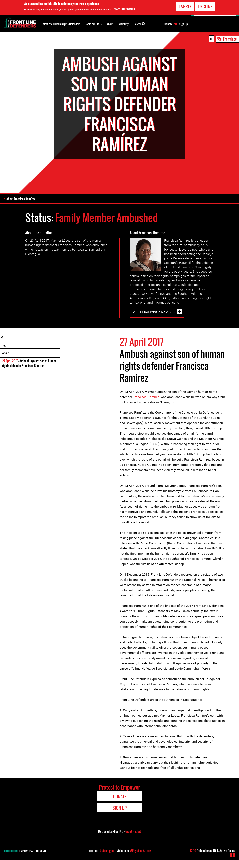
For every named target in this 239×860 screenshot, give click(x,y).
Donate (168, 24)
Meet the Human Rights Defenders (61, 24)
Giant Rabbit (133, 831)
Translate (230, 39)
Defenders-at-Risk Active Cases (212, 850)
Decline (205, 5)
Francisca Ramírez (146, 397)
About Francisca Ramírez (20, 199)
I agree (185, 5)
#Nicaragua (107, 850)
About (5, 353)
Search (139, 23)
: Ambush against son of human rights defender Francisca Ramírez (29, 363)
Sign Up (183, 24)
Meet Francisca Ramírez (153, 312)
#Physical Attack (140, 850)
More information (124, 8)
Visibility (124, 24)
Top (4, 345)
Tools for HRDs (93, 24)
